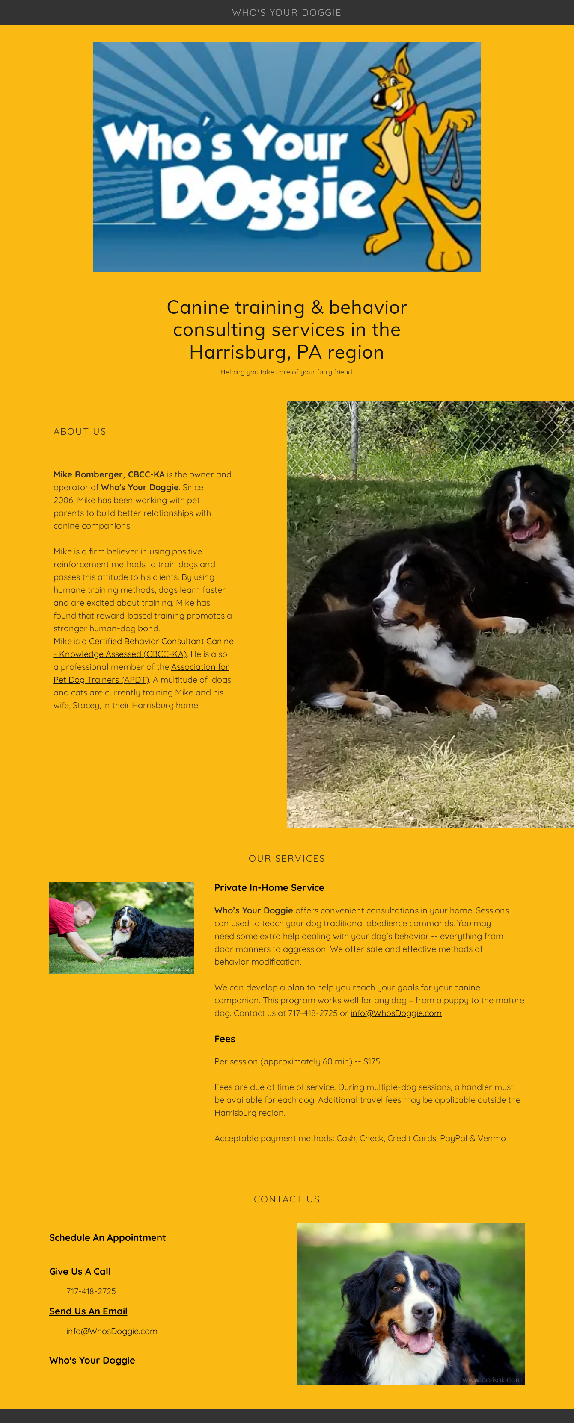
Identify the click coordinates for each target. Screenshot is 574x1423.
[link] (287, 13)
